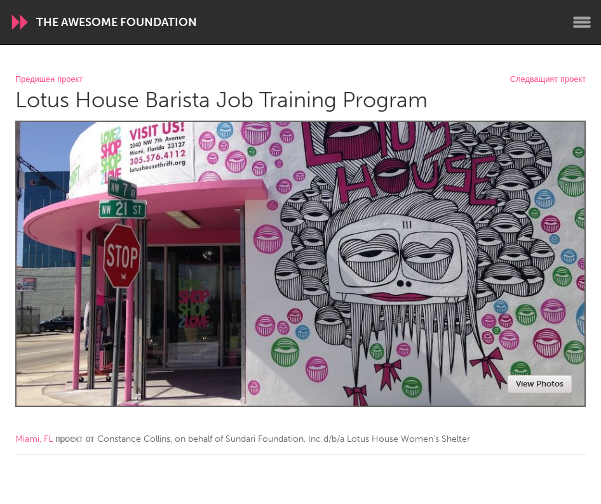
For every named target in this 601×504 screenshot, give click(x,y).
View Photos (540, 383)
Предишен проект (49, 80)
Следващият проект (548, 80)
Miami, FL (34, 439)
